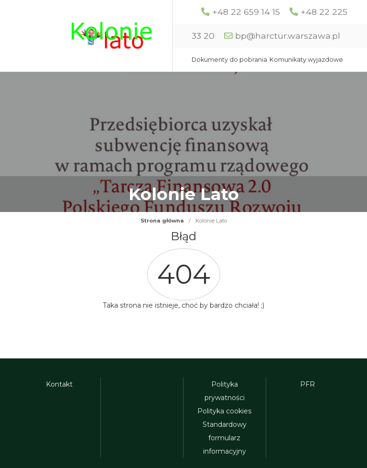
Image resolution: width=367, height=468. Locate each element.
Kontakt (59, 384)
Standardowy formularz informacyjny (225, 438)
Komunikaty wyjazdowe (306, 59)
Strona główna (162, 220)
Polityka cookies (224, 411)
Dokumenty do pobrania (229, 59)
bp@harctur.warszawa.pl (287, 36)
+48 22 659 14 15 (246, 12)
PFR (307, 384)
